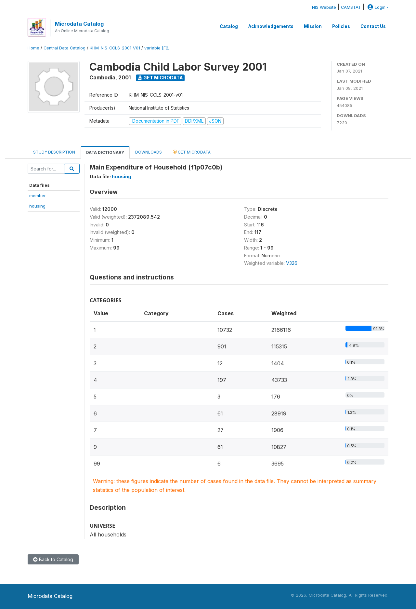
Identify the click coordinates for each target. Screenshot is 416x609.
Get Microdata (160, 77)
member (37, 195)
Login (375, 7)
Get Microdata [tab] (192, 152)
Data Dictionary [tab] (105, 152)
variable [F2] (157, 48)
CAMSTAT (351, 7)
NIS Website (324, 7)
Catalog (229, 26)
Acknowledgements (270, 26)
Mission (313, 26)
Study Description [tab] (54, 152)
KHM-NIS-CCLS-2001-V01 (115, 48)
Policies (341, 26)
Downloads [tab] (148, 152)
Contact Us (373, 26)
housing (37, 206)
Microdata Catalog (79, 23)
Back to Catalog (53, 559)
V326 (291, 263)
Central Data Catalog (64, 48)
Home (33, 48)
